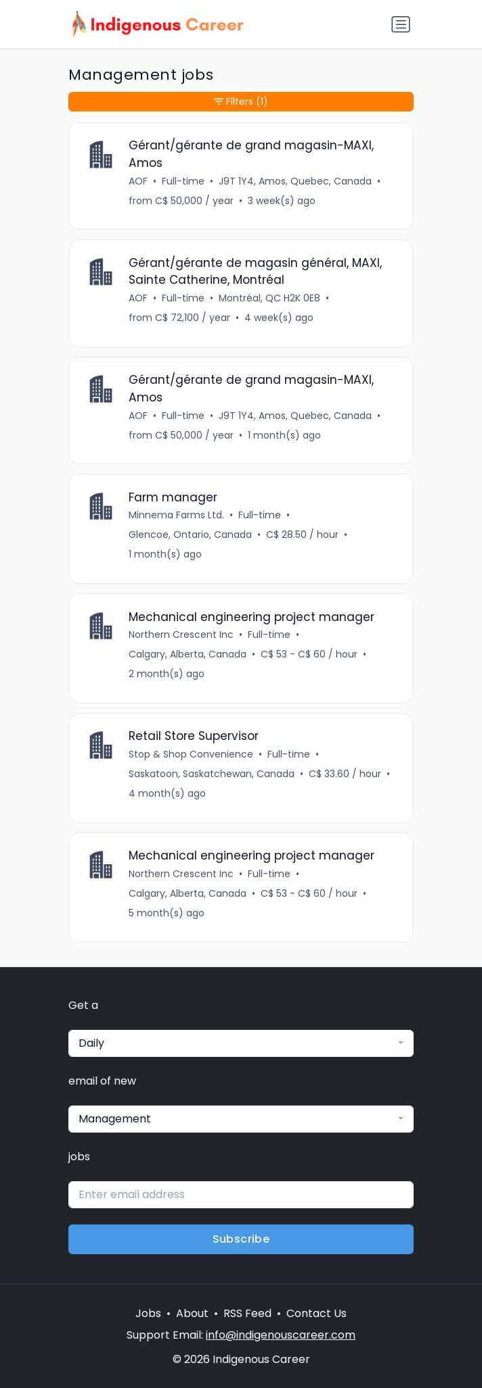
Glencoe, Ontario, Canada (190, 534)
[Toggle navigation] (401, 24)
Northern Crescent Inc (181, 634)
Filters (241, 102)
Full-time (183, 181)
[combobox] (241, 1043)
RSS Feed (247, 1313)
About (192, 1313)
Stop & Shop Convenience (191, 754)
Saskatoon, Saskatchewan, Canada (211, 773)
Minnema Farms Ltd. (176, 515)
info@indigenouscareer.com (280, 1335)
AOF (138, 181)
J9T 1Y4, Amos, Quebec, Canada (295, 181)
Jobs (148, 1313)
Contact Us (316, 1313)
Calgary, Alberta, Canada (187, 654)
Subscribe (241, 1239)
